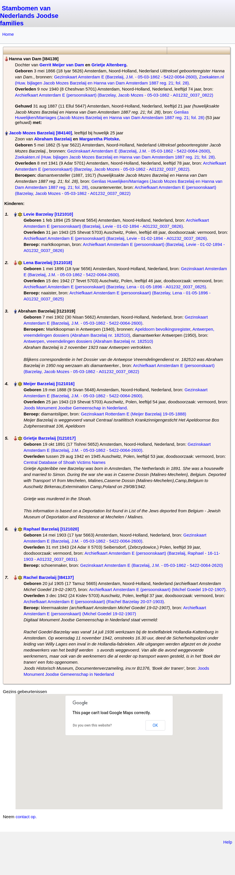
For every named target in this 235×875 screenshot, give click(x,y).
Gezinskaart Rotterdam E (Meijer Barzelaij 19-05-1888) (133, 413)
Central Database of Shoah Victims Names (65, 462)
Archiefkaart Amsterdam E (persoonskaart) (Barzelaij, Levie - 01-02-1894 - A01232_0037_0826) (115, 238)
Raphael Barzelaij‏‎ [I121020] (51, 528)
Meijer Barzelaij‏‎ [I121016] (48, 383)
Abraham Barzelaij (53, 138)
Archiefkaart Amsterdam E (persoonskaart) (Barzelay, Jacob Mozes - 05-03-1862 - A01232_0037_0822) (114, 95)
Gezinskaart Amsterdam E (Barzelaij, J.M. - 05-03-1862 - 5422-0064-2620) (151, 565)
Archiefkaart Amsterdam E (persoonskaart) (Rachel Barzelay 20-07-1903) (94, 601)
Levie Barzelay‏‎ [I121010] (48, 214)
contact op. (26, 816)
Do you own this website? (92, 725)
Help (227, 842)
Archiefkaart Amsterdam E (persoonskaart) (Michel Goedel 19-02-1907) (157, 589)
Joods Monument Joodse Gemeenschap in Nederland (75, 407)
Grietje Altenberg (108, 64)
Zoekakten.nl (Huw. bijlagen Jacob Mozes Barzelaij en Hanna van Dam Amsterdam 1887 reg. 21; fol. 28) (115, 157)
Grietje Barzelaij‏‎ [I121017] (49, 438)
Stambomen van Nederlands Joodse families (29, 16)
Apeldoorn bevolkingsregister (162, 329)
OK (155, 725)
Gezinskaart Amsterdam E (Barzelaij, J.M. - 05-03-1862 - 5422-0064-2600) (125, 76)
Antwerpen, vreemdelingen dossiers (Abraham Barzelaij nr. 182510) (88, 341)
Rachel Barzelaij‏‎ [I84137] (48, 577)
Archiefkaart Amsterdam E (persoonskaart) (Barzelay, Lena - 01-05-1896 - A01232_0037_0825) (115, 286)
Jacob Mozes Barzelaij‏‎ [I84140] (40, 132)
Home (8, 34)
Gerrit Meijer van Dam (61, 64)
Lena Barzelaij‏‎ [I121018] (47, 262)
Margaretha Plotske (99, 138)
